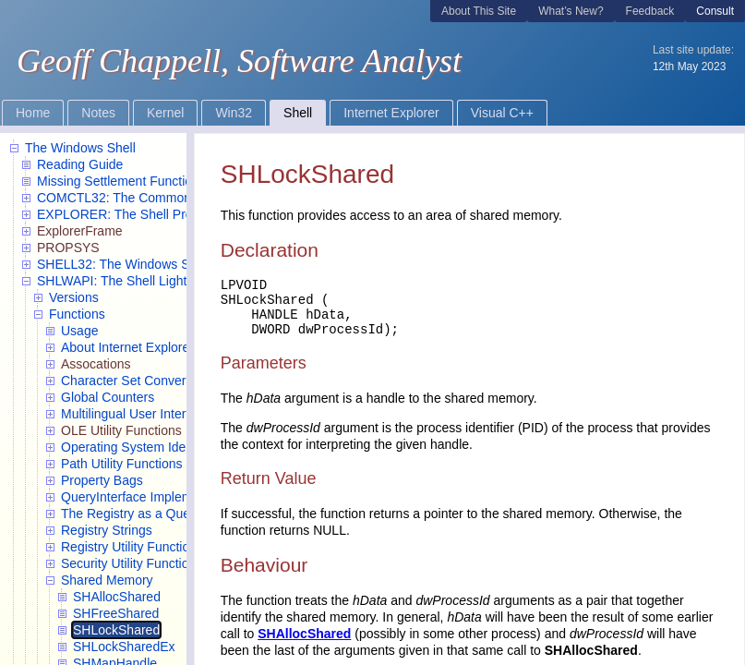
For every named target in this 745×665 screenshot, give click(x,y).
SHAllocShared (304, 633)
